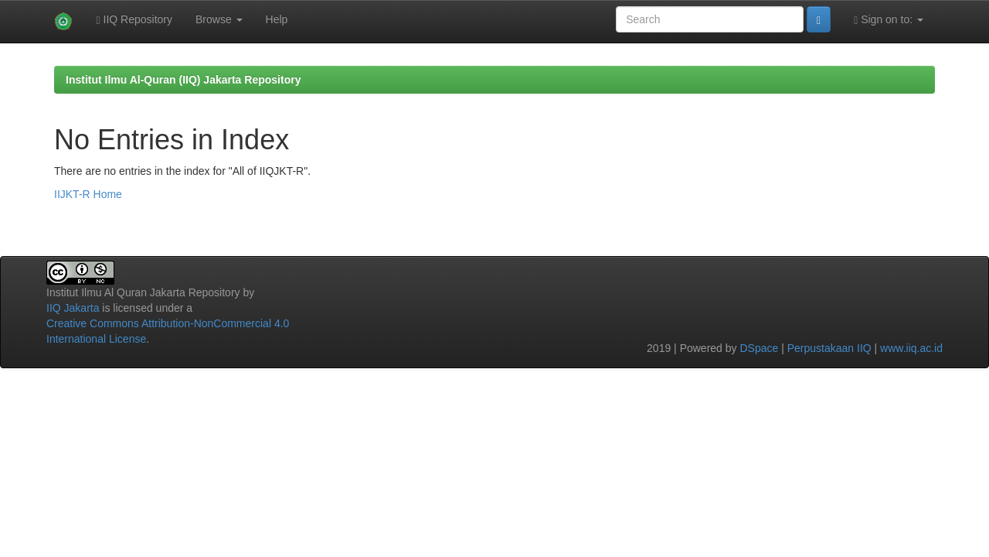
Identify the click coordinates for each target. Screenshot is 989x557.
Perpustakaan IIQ (829, 348)
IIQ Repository (134, 19)
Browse (219, 19)
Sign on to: (888, 19)
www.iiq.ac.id (911, 348)
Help (277, 19)
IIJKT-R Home (88, 194)
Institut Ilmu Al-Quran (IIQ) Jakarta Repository (183, 79)
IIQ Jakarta (72, 308)
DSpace (758, 348)
